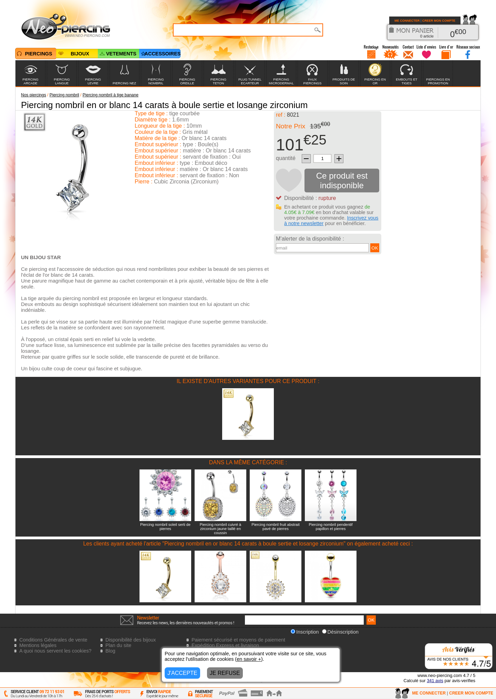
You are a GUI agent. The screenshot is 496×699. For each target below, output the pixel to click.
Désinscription (340, 632)
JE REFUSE (225, 673)
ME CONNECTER (407, 20)
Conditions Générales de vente (53, 640)
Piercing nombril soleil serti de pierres (165, 526)
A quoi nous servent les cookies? (55, 651)
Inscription (305, 632)
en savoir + (249, 659)
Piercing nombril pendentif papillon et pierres (330, 526)
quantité (286, 158)
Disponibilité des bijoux (130, 640)
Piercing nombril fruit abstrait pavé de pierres (275, 526)
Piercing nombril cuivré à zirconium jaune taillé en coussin (220, 528)
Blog (110, 651)
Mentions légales (37, 645)
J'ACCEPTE (182, 673)
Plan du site (118, 645)
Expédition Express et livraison (225, 645)
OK (374, 248)
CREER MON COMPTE (438, 20)
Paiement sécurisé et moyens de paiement (238, 640)
